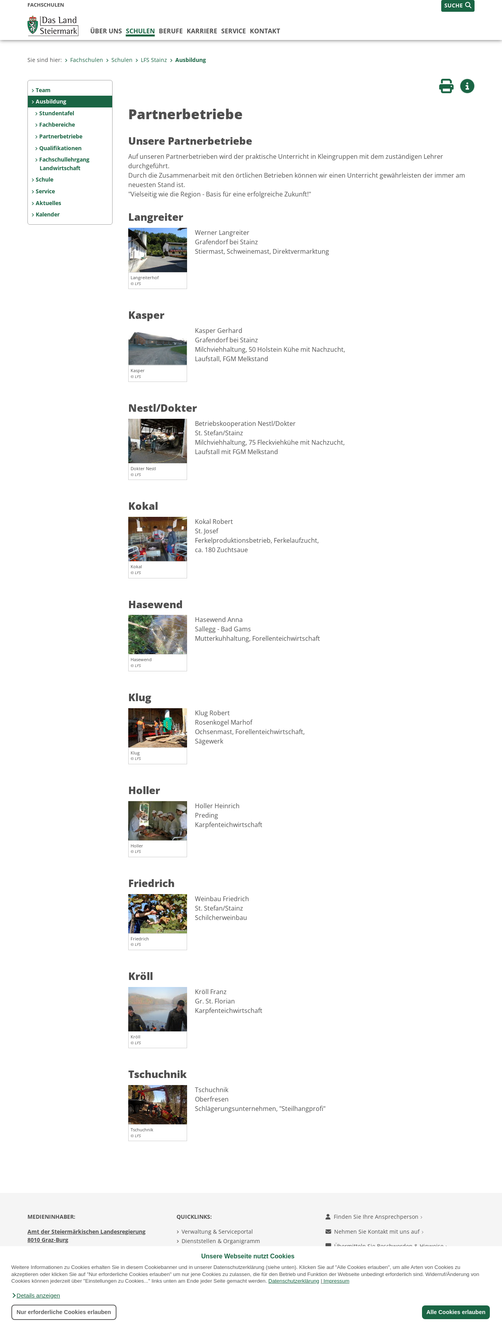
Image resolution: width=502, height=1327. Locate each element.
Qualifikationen (60, 148)
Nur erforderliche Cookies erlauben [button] (63, 1312)
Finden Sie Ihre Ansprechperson (374, 1216)
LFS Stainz (151, 60)
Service (233, 31)
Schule (44, 179)
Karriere (202, 31)
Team (43, 90)
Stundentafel (56, 113)
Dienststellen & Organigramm (221, 1241)
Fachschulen (84, 60)
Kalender (48, 214)
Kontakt (265, 31)
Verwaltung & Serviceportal (217, 1231)
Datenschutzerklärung (293, 1281)
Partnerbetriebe (60, 136)
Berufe (171, 31)
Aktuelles (48, 203)
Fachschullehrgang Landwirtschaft (64, 164)
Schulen (140, 31)
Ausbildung (188, 60)
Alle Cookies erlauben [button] (455, 1312)
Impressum (336, 1281)
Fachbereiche (57, 124)
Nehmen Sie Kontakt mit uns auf (375, 1231)
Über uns (106, 31)
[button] (35, 1295)
